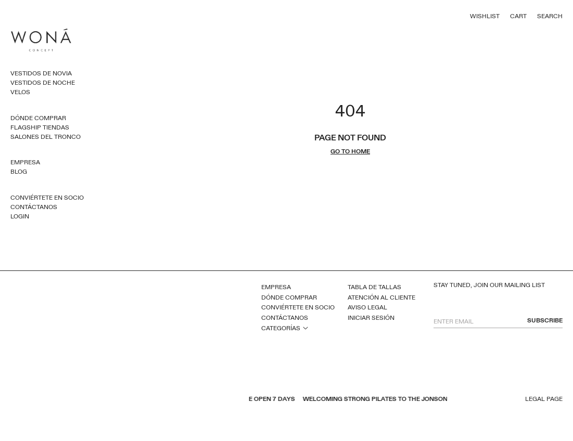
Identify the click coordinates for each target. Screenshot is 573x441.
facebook (137, 400)
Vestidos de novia (41, 73)
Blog (18, 171)
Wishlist (485, 16)
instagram (178, 400)
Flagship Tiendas (39, 127)
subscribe (545, 321)
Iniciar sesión (371, 318)
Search (550, 16)
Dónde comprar (38, 118)
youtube (151, 400)
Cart (518, 16)
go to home (350, 151)
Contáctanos (33, 207)
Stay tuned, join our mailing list (489, 285)
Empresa (25, 162)
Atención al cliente (381, 297)
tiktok (191, 400)
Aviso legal (367, 307)
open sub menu (305, 327)
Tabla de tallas (374, 287)
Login (19, 216)
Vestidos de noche (42, 83)
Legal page (544, 399)
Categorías (280, 328)
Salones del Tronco (45, 137)
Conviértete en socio (47, 197)
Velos (20, 92)
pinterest (164, 400)
